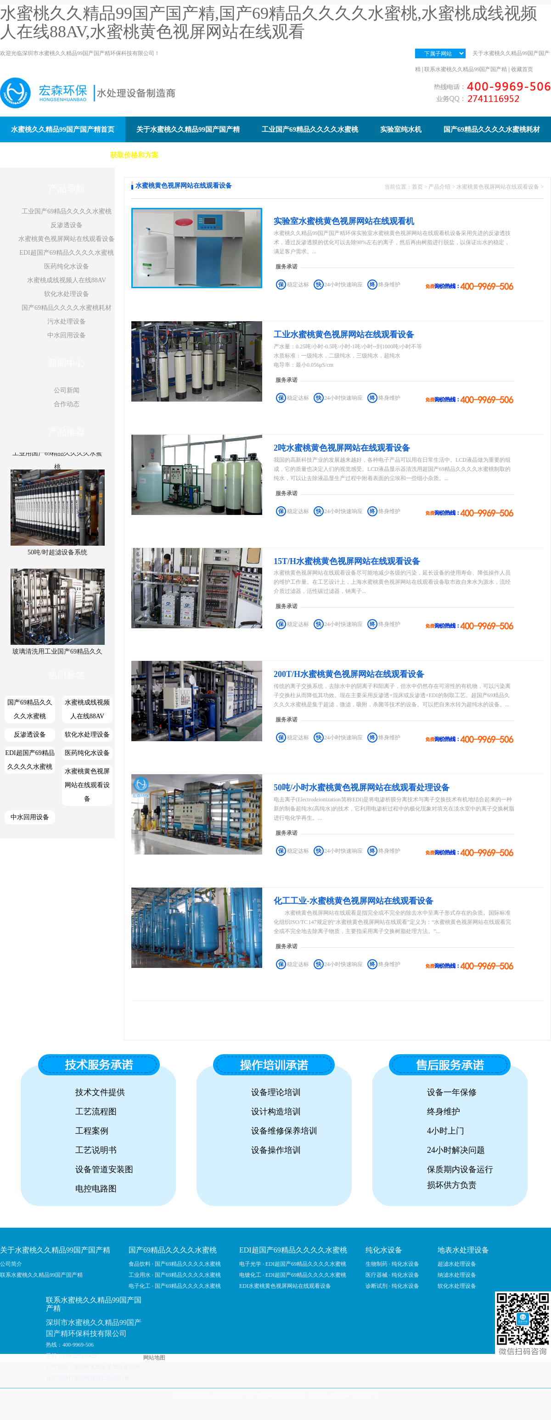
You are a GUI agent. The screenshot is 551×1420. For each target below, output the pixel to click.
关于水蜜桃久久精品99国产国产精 (55, 1250)
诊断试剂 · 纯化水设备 (392, 1286)
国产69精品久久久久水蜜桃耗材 (67, 307)
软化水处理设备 (66, 294)
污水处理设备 (66, 321)
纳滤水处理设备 (457, 1275)
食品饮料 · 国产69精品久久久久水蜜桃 (175, 1264)
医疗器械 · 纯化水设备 (392, 1275)
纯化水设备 (383, 1250)
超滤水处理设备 (457, 1264)
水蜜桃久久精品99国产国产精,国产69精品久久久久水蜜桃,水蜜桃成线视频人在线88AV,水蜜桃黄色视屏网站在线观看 (268, 22)
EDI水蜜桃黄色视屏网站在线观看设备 (285, 1286)
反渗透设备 (67, 225)
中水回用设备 (66, 335)
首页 (417, 187)
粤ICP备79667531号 (354, 1395)
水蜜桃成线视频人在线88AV (66, 280)
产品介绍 (439, 187)
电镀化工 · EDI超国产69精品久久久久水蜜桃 (292, 1275)
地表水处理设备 (463, 1250)
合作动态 (66, 404)
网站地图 (154, 1357)
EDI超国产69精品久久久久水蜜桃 (66, 252)
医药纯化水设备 (66, 266)
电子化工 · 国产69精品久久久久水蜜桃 (175, 1286)
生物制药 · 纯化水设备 (392, 1264)
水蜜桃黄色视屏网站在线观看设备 (66, 238)
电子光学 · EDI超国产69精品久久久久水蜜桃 (292, 1264)
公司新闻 (66, 390)
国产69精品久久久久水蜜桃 (29, 709)
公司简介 (11, 1264)
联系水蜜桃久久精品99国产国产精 (465, 69)
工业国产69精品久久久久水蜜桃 (67, 211)
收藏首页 (522, 69)
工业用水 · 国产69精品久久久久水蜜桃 (175, 1275)
